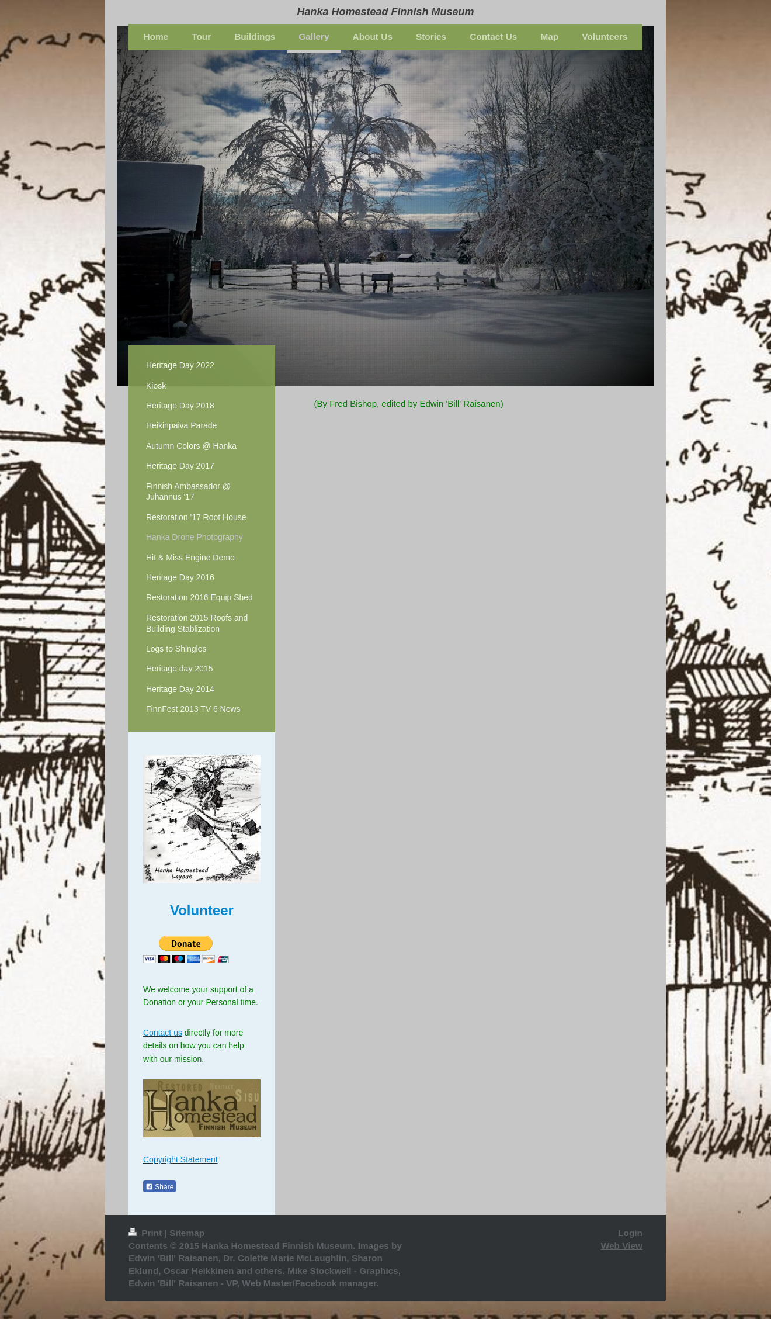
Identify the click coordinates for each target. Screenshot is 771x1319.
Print (146, 1233)
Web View (621, 1246)
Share (159, 1187)
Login (630, 1233)
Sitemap (186, 1233)
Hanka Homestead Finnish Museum (385, 12)
